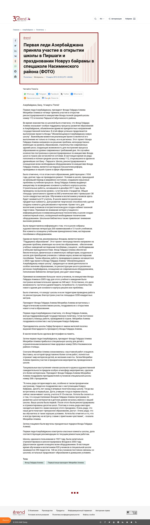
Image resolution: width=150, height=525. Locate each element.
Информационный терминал (80, 511)
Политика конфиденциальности (65, 515)
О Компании (33, 511)
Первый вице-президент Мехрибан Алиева (66, 463)
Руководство (47, 511)
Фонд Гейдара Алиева (34, 463)
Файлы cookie (89, 515)
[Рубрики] (130, 18)
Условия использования (38, 515)
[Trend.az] (21, 18)
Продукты (60, 511)
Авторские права (103, 511)
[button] (15, 40)
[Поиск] (95, 18)
